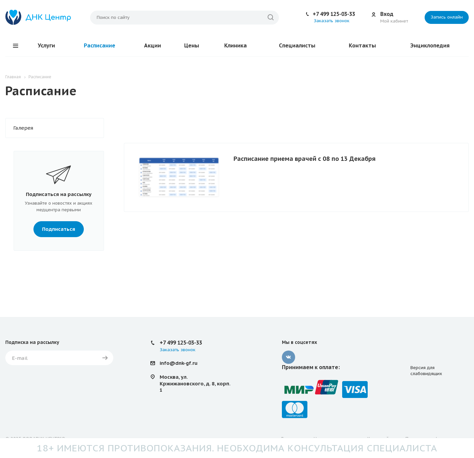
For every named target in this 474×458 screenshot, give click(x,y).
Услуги (46, 45)
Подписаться (58, 229)
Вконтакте (288, 357)
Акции (152, 45)
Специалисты (297, 45)
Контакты (362, 45)
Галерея (23, 128)
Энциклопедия (429, 45)
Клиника (235, 45)
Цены (191, 45)
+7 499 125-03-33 (334, 14)
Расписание (99, 45)
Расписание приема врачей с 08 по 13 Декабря (305, 159)
